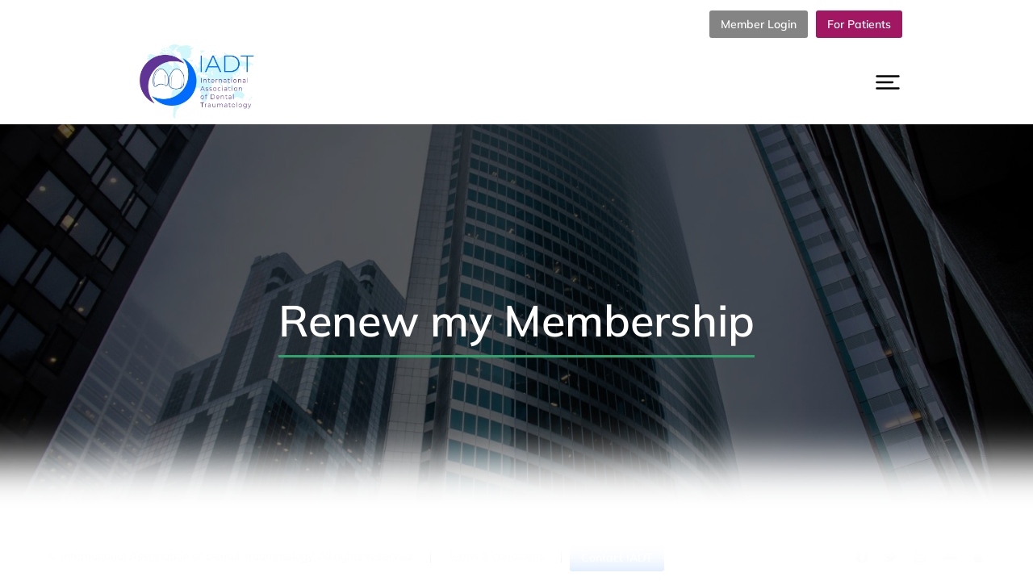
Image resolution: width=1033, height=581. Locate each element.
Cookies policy (748, 556)
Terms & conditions (496, 556)
